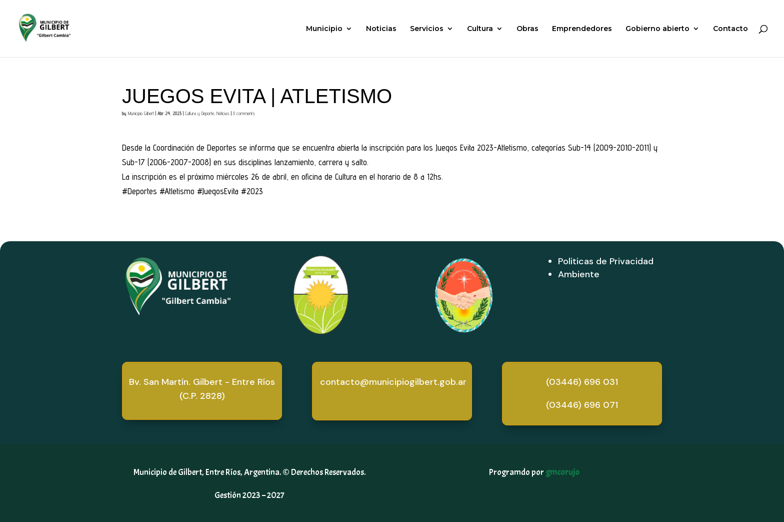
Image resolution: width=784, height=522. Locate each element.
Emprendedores (582, 29)
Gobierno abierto (658, 29)
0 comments (244, 113)
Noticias (381, 29)
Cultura (480, 29)
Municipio (324, 29)
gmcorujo (563, 472)
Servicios (427, 29)
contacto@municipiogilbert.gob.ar (393, 382)
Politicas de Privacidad (606, 261)
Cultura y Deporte (199, 113)
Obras (527, 29)
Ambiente (579, 274)
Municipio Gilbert (141, 113)
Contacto (730, 29)
